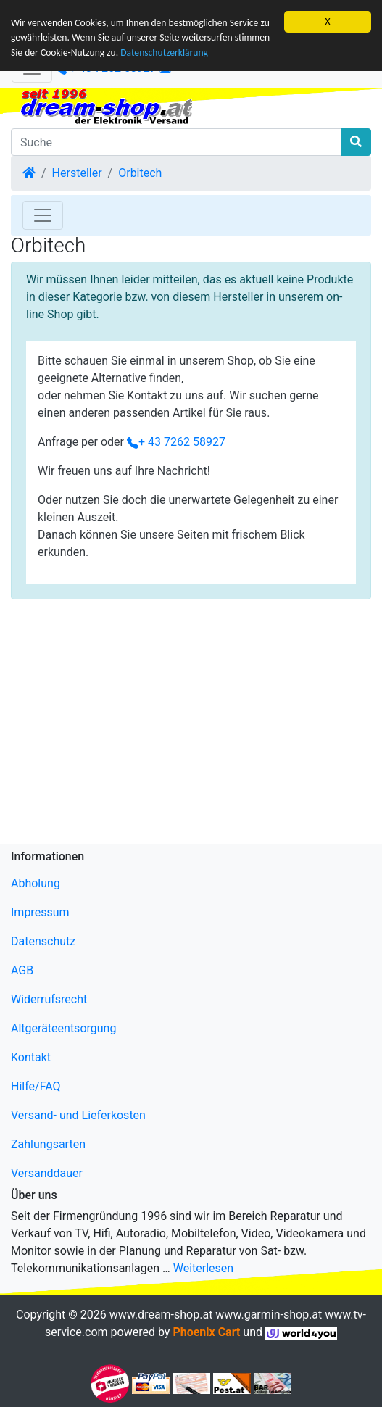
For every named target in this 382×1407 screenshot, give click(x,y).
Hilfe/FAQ (36, 1086)
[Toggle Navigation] (42, 215)
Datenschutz (43, 941)
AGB (22, 970)
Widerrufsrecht (49, 999)
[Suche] (176, 142)
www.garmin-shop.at (268, 1314)
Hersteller (77, 173)
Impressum (40, 912)
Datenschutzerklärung (164, 52)
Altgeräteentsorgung (63, 1028)
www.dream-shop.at (161, 1314)
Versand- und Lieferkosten (78, 1115)
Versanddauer (47, 1173)
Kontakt (31, 1057)
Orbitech (140, 173)
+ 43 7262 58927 (176, 442)
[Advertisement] (191, 736)
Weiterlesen (203, 1268)
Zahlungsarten (48, 1144)
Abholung (35, 883)
